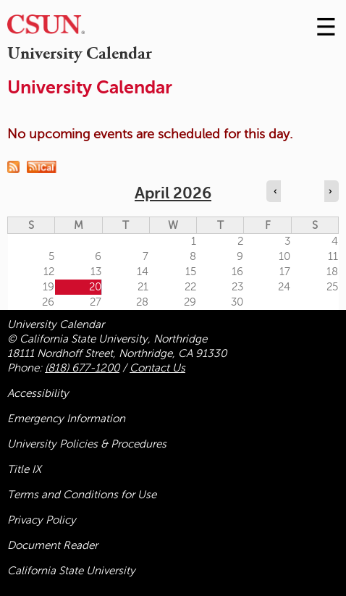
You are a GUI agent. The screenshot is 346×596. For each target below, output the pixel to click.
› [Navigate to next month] (330, 191)
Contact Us (157, 368)
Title (24, 469)
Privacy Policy (41, 520)
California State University (71, 570)
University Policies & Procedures (86, 444)
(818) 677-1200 (82, 368)
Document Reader (52, 545)
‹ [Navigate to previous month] (275, 191)
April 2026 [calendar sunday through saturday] (173, 193)
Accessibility (38, 393)
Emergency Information (66, 418)
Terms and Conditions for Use (81, 494)
